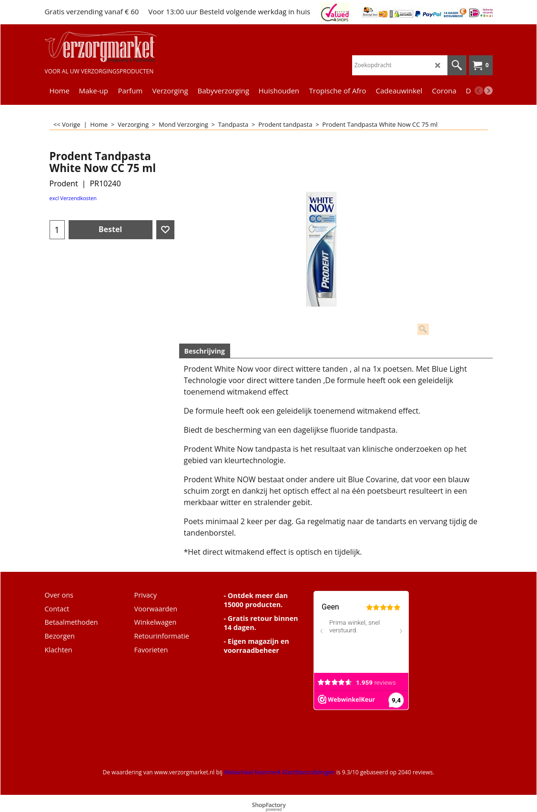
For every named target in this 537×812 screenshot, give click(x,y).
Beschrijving (204, 350)
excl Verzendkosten (73, 198)
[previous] (479, 90)
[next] (488, 90)
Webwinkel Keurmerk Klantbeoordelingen (279, 772)
